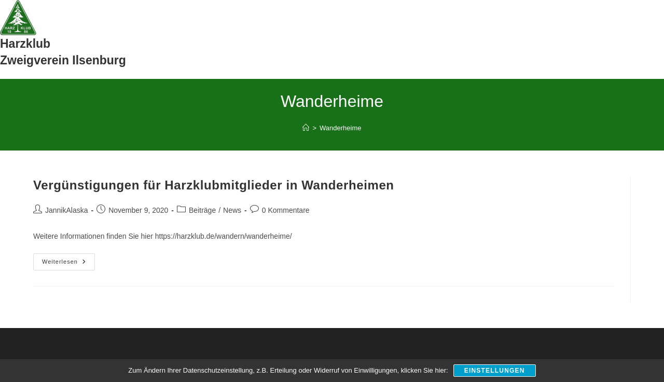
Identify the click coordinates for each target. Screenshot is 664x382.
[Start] (305, 128)
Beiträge (202, 210)
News (232, 210)
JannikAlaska (66, 210)
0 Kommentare (286, 210)
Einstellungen (494, 370)
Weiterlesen (68, 264)
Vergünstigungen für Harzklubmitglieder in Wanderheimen (213, 185)
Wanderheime (340, 128)
